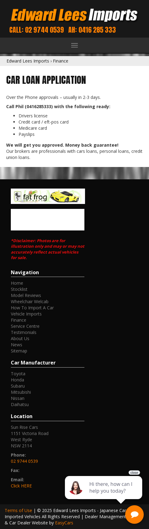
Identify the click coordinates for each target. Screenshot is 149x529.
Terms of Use (19, 510)
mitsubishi (21, 392)
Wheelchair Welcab (30, 301)
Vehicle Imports (26, 314)
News (16, 345)
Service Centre (25, 326)
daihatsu (20, 404)
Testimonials (23, 332)
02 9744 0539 (24, 461)
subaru (18, 386)
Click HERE (21, 486)
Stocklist (19, 289)
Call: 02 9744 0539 (36, 30)
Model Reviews (26, 295)
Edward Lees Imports (27, 61)
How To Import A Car (32, 308)
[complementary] (104, 495)
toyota (18, 373)
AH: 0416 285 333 (92, 30)
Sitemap (19, 351)
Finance (60, 61)
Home (17, 283)
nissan (17, 398)
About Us (20, 338)
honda (17, 380)
